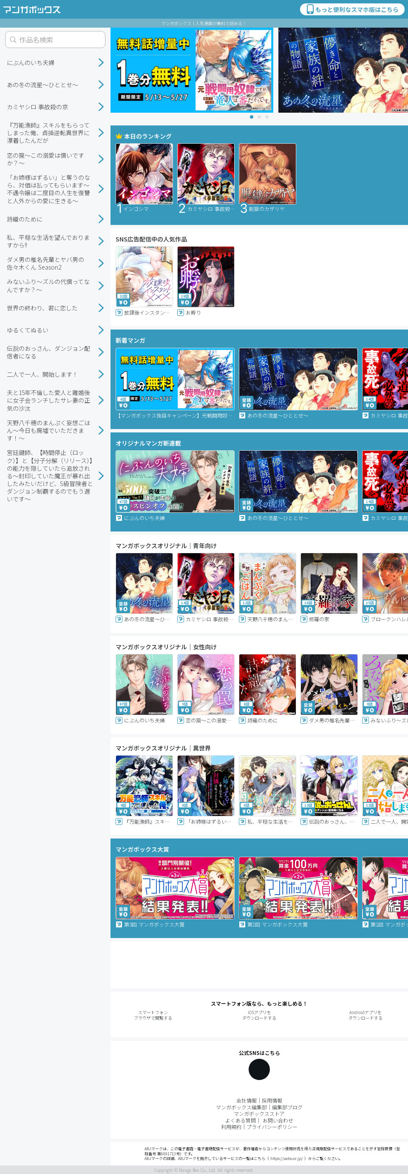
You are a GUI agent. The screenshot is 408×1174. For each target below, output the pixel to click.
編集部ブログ (287, 1107)
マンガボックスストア (259, 1113)
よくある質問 (240, 1120)
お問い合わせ (278, 1120)
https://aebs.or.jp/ (286, 1158)
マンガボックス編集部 (241, 1107)
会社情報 (246, 1100)
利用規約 (231, 1126)
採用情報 (272, 1100)
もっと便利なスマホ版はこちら (352, 9)
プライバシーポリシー (272, 1126)
